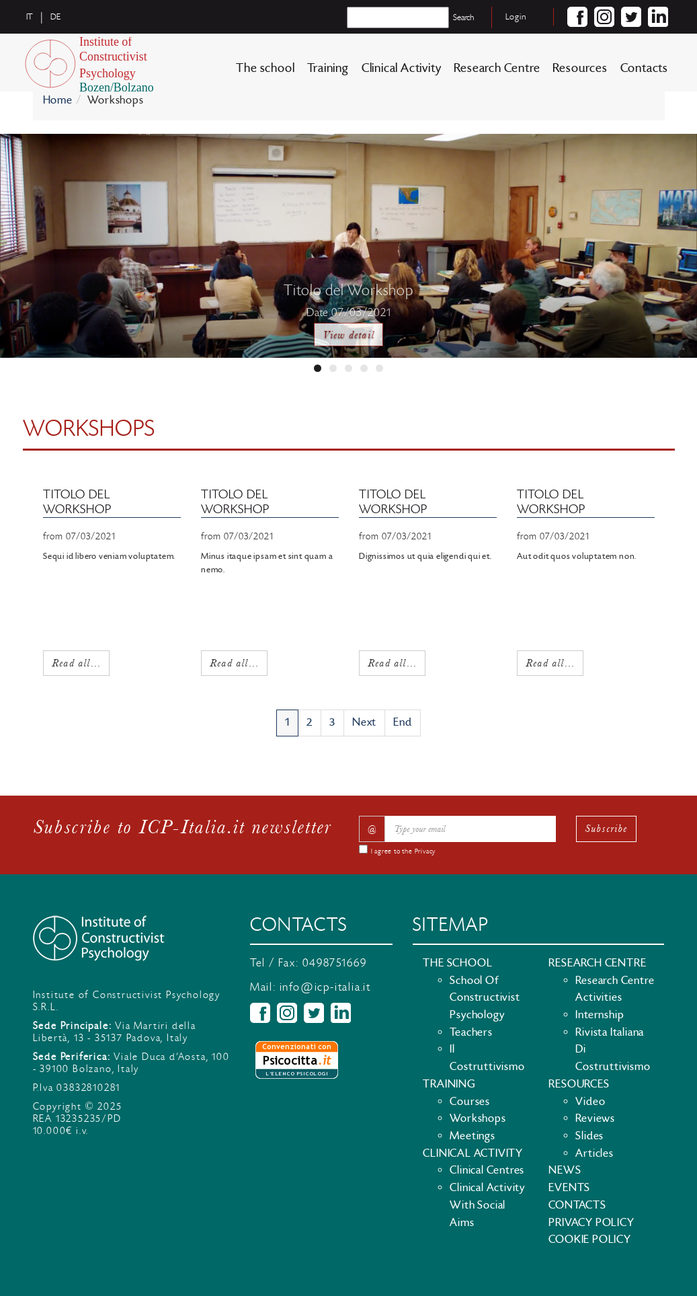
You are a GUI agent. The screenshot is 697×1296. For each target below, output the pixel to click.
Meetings (472, 1136)
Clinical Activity (402, 68)
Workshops (477, 1118)
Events (569, 1187)
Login (515, 16)
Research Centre (497, 68)
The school (265, 68)
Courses (470, 1101)
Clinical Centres (487, 1170)
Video (590, 1101)
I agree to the (403, 851)
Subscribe (606, 828)
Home (58, 100)
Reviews (595, 1118)
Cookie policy (589, 1239)
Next (364, 722)
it (30, 16)
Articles (594, 1153)
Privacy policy (591, 1222)
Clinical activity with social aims (487, 1205)
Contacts (644, 68)
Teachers (471, 1032)
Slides (589, 1136)
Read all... (76, 661)
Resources (579, 68)
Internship (599, 1015)
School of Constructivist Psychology (485, 998)
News (564, 1170)
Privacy (425, 851)
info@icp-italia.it (325, 987)
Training (327, 68)
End (402, 722)
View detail (348, 334)
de (56, 16)
